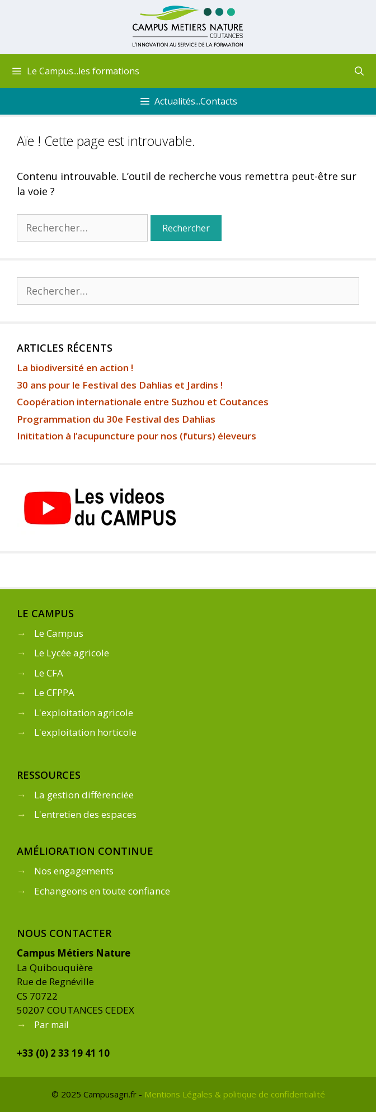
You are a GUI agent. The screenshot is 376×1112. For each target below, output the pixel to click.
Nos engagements (74, 870)
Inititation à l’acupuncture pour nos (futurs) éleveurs (136, 435)
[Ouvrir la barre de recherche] (359, 71)
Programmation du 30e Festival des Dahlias (116, 419)
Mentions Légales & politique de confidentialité (234, 1094)
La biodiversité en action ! (75, 367)
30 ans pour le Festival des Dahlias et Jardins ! (120, 384)
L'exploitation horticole (85, 732)
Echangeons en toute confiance (102, 890)
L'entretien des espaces (85, 814)
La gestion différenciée (84, 794)
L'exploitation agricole (83, 712)
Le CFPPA (54, 692)
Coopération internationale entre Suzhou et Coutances (143, 401)
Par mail (51, 1025)
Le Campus (58, 633)
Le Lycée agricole (71, 652)
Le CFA (48, 672)
